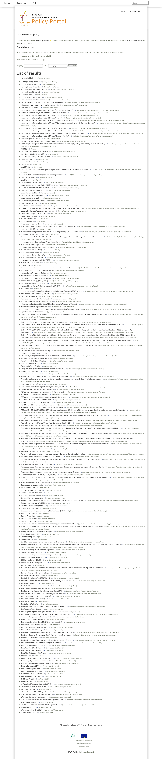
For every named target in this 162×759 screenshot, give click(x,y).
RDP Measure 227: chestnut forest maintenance (37, 405)
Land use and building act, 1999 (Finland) (35, 157)
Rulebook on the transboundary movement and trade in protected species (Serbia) (50, 472)
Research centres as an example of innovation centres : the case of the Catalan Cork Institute (53, 454)
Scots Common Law (28, 488)
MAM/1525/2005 (27, 219)
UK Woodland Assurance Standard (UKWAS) (36, 684)
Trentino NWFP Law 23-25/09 (31, 674)
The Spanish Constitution (29, 638)
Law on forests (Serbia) (29, 193)
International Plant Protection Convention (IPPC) (38, 141)
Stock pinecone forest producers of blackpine (36, 532)
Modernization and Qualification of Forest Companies (39, 242)
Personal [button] (8, 3)
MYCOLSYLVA (25, 265)
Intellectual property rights (30, 139)
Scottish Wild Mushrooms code (32, 498)
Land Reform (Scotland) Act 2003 (32, 154)
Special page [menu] (22, 3)
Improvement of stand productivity (33, 100)
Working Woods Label (28, 712)
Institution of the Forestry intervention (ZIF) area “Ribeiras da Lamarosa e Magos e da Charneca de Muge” (58, 123)
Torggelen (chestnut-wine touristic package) (36, 658)
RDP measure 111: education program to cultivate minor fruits (42, 392)
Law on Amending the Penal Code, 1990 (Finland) (38, 185)
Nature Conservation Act (29, 296)
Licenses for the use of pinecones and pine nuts (37, 211)
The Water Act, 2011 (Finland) (31, 650)
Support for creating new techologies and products (38, 555)
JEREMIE (24, 149)
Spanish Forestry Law (28, 521)
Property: (20, 66)
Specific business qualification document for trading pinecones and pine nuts (47, 524)
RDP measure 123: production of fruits (34, 395)
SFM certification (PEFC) (29, 508)
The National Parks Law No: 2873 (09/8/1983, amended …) (41, 622)
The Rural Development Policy (31, 630)
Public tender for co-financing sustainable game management (42, 387)
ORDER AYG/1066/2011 (29, 320)
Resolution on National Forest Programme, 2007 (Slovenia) (41, 457)
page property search (134, 41)
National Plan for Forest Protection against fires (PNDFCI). (41, 286)
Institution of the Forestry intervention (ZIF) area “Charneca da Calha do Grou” (48, 120)
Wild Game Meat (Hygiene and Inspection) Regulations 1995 (42, 700)
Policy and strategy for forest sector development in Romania (42, 369)
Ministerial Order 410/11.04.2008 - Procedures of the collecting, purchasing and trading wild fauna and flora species (61, 237)
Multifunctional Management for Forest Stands (37, 247)
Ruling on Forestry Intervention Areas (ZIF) (36, 482)
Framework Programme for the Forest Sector (36, 617)
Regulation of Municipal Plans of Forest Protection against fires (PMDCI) (46, 423)
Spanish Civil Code (27, 513)
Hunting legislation (27, 78)
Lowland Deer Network (29, 216)
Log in (100, 725)
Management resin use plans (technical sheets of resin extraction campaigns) (48, 226)
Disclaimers (92, 725)
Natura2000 (25, 289)
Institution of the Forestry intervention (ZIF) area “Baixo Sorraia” (43, 113)
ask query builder (25, 43)
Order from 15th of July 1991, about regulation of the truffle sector (44, 322)
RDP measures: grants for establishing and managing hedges (42, 407)
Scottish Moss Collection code (31, 493)
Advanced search (136, 11)
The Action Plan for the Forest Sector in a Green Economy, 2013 (43, 581)
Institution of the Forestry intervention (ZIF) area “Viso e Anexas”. (44, 128)
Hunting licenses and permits (31, 97)
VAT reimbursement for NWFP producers (35, 692)
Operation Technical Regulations (32, 312)
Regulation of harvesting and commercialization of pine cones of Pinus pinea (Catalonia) (51, 420)
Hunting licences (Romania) (30, 87)
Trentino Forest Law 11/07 (30, 666)
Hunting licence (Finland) (29, 82)
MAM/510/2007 (26, 221)
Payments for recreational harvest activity (35, 351)
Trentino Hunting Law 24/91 (30, 669)
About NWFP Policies (78, 725)
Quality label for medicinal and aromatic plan (36, 389)
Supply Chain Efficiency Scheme (32, 552)
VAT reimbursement (28, 689)
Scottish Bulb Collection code (31, 490)
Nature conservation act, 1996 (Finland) (35, 299)
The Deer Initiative (27, 601)
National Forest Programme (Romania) (34, 276)
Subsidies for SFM (27, 539)
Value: (46, 66)
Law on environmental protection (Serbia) (35, 188)
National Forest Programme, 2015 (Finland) (36, 278)
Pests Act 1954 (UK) (28, 353)
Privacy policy (64, 725)
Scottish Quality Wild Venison (31, 495)
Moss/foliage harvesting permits (32, 245)
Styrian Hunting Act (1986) (30, 534)
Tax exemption (26, 565)
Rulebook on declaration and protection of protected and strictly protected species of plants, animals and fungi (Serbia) (62, 467)
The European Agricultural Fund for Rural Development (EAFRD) (43, 606)
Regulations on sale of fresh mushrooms (35, 449)
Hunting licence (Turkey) (29, 84)
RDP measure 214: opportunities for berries (36, 402)
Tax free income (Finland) (30, 575)
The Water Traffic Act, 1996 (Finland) (34, 653)
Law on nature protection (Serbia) (32, 201)
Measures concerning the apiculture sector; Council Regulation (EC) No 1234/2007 (49, 232)
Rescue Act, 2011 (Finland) (30, 451)
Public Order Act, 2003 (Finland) (32, 384)
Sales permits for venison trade (32, 485)
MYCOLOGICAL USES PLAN (30, 263)
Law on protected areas (29, 203)
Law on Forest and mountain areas (33, 190)
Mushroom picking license (30, 252)
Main (123, 11)
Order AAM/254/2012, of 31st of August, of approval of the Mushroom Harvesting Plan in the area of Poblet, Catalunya (62, 314)
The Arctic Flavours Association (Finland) (35, 586)
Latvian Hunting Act (28, 162)
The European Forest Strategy (31, 609)
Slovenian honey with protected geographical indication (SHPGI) (43, 511)
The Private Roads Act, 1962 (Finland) (34, 627)
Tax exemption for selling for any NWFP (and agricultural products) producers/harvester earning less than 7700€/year (62, 568)
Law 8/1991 (25, 180)
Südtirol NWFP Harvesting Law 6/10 (33, 563)
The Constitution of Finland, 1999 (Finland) (36, 596)
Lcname (45, 52)
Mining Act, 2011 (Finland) (30, 234)
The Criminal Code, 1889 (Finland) (33, 599)
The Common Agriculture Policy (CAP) (34, 588)
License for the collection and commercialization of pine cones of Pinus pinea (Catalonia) (52, 208)
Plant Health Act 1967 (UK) (30, 366)
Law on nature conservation (30, 198)
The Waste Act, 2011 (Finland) (31, 648)
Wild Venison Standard (29, 702)
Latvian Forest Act (27, 159)
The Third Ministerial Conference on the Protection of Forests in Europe (46, 640)
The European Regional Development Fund (36, 612)
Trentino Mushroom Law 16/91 (32, 671)
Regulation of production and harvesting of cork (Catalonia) (41, 426)
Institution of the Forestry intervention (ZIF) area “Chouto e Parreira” (45, 136)
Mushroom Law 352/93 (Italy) (31, 250)
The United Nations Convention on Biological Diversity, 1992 (42, 643)
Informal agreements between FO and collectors (38, 105)
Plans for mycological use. (30, 363)
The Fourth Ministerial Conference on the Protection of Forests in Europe (46, 614)
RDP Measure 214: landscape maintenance (36, 400)
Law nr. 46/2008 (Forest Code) (31, 183)
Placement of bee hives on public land (34, 358)
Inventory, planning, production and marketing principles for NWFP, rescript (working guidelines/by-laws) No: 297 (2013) (63, 144)
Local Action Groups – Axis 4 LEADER (33, 214)
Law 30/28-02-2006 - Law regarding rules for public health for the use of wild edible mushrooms (54, 170)
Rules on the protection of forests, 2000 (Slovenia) (38, 475)
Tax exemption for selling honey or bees (35, 573)
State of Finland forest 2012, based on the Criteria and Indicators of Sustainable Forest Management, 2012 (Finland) (61, 526)
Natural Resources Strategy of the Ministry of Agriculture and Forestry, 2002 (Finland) (50, 291)
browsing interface (42, 41)
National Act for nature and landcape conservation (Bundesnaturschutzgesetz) (48, 268)
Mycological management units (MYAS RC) (36, 260)
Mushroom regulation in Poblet (32, 257)
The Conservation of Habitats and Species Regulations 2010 (41, 594)
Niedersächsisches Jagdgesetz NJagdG (34, 307)
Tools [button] (35, 3)
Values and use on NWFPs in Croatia (33, 687)
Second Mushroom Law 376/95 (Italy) (34, 503)
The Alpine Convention (29, 583)
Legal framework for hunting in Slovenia (35, 206)
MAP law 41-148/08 (28, 229)
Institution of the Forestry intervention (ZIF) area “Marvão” (41, 118)
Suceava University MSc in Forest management (37, 550)
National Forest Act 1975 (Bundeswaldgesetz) (37, 270)
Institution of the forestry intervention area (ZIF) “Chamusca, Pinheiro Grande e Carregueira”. (53, 133)
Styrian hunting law (27, 537)
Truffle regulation (27, 681)
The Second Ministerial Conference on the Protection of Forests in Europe (46, 632)
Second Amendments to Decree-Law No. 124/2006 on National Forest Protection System (52, 501)
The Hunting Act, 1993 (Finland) (32, 619)
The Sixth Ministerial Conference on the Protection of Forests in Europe (46, 635)
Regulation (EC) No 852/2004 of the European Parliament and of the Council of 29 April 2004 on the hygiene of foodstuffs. (63, 415)
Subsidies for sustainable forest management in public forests (42, 542)
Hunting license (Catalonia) (30, 92)
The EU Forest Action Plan (30, 604)
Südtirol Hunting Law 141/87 (31, 560)
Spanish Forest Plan (28, 516)
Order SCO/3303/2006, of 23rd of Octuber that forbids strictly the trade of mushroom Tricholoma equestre (58, 345)
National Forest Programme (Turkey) (33, 273)
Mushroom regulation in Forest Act (33, 255)
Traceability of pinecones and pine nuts (34, 661)
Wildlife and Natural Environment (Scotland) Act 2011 (39, 705)
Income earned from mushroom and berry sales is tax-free (41, 102)
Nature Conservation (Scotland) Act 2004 (35, 294)
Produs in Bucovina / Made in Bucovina (34, 374)
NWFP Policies (73, 752)
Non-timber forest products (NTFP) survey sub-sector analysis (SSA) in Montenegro (50, 309)
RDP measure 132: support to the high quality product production (44, 397)
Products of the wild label (30, 371)
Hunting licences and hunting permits (34, 89)
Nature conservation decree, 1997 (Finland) (36, 301)
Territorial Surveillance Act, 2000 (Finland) (35, 578)
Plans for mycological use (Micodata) (34, 361)
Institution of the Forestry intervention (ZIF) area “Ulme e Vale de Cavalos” (47, 110)
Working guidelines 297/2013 (31, 710)
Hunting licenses (26, 95)
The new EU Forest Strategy (30, 625)
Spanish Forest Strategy (29, 519)
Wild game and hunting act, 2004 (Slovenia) (36, 694)
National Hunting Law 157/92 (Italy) (33, 283)
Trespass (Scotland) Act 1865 (31, 676)
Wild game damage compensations (33, 697)
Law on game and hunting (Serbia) (33, 195)
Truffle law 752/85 (27, 679)
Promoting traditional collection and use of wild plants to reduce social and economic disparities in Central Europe (60, 379)
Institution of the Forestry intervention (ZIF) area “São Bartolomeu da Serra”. (47, 131)
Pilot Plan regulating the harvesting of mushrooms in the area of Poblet (46, 356)
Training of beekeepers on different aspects (36, 663)
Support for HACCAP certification (32, 557)
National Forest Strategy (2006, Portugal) (35, 281)
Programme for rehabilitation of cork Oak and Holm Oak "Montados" (45, 376)
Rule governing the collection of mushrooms (36, 464)
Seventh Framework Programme (32, 506)
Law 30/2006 (25, 167)
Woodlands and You (28, 707)
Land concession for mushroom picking (34, 151)
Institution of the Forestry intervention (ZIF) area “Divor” (40, 115)
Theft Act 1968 (26, 656)
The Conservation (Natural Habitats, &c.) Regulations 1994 (41, 591)
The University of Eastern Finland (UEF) (34, 645)
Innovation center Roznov (30, 108)
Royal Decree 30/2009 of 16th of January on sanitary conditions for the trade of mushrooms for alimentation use (60, 459)
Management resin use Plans (31, 224)
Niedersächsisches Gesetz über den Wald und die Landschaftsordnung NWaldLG (49, 304)
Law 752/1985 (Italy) (28, 177)
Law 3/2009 (25, 164)
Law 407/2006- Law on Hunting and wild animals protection (42, 175)
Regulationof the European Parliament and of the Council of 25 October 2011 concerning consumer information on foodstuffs (64, 444)
